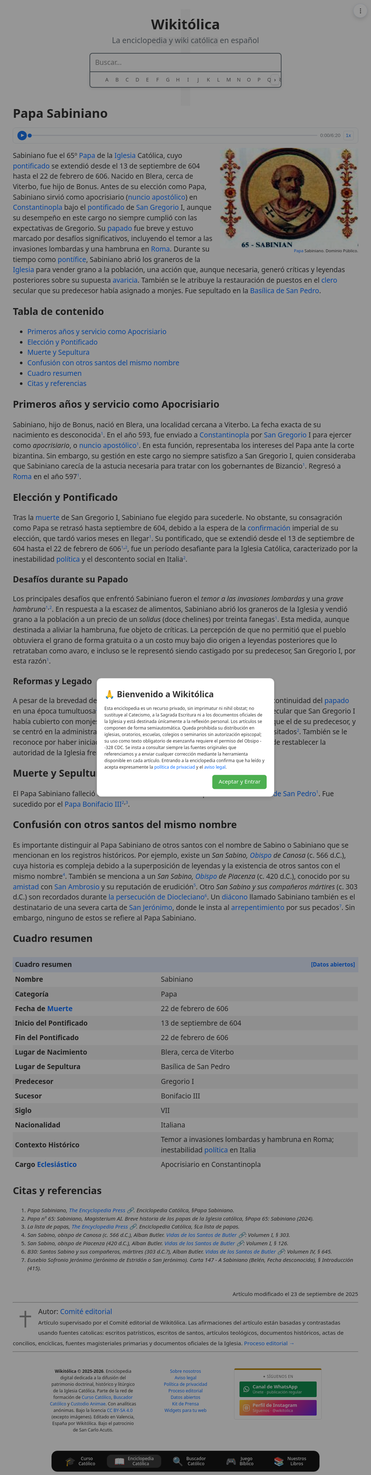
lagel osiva (214, 767)
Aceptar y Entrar (239, 781)
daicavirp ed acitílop (174, 767)
